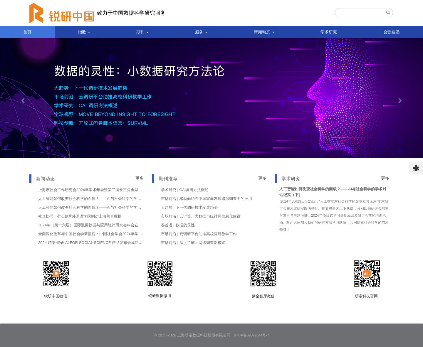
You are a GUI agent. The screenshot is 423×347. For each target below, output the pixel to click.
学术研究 (328, 32)
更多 (139, 178)
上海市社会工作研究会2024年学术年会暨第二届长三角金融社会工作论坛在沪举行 (107, 190)
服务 (201, 32)
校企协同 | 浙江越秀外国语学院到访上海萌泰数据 (80, 216)
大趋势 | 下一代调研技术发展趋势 (189, 207)
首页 (27, 32)
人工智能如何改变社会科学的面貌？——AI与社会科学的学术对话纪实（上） (103, 207)
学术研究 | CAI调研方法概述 (185, 190)
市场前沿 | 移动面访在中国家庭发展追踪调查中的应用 (206, 198)
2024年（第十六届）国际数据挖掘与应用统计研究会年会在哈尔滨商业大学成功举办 (109, 225)
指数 (84, 32)
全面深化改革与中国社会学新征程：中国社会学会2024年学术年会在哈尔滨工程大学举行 (113, 234)
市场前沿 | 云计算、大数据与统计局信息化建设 (201, 216)
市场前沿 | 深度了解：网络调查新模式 (193, 242)
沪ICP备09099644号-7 (251, 335)
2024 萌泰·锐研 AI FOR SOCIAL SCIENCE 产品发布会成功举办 (92, 242)
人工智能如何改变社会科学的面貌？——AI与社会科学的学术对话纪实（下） (103, 198)
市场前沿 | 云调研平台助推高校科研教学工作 (199, 234)
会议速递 (391, 32)
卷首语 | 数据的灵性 (178, 225)
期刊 (142, 32)
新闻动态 (264, 32)
